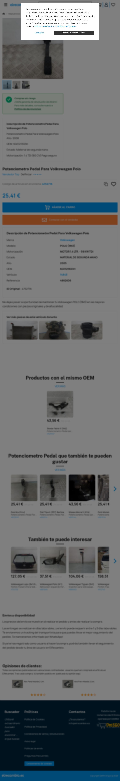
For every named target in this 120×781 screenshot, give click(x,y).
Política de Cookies (66, 26)
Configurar (39, 33)
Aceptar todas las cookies (74, 33)
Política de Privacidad (45, 26)
